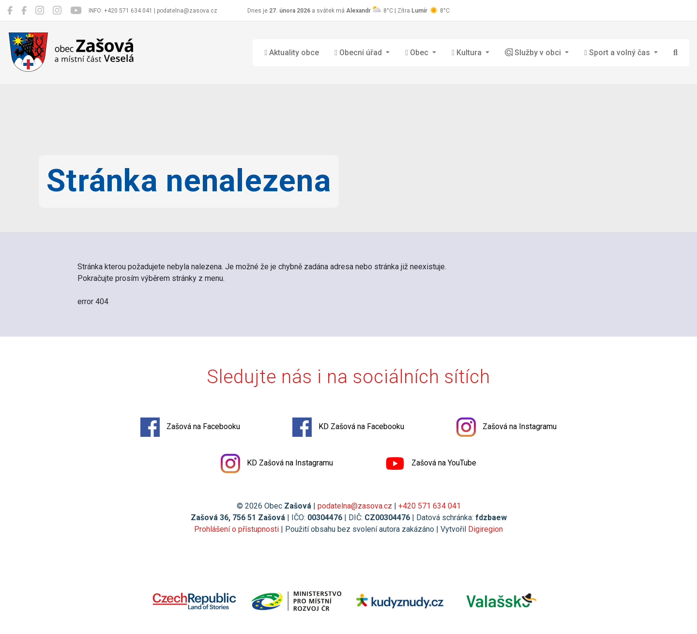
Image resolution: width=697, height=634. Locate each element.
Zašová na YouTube (430, 463)
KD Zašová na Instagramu (277, 463)
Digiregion (485, 529)
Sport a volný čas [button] (618, 52)
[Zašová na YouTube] (75, 10)
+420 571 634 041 (429, 505)
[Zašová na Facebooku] (10, 10)
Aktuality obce (291, 52)
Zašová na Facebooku (190, 427)
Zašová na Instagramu (506, 427)
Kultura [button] (468, 52)
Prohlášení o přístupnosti (236, 529)
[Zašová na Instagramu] (39, 10)
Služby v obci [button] (534, 52)
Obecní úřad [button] (359, 52)
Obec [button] (417, 52)
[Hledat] (675, 52)
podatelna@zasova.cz (355, 505)
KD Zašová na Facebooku (348, 427)
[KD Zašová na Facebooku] (24, 10)
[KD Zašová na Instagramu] (57, 10)
